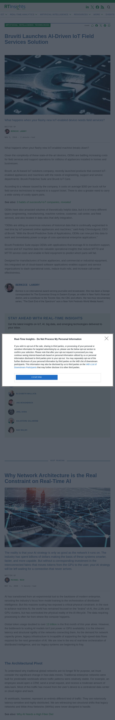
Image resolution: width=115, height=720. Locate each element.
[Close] (107, 339)
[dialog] (57, 360)
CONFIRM (36, 377)
